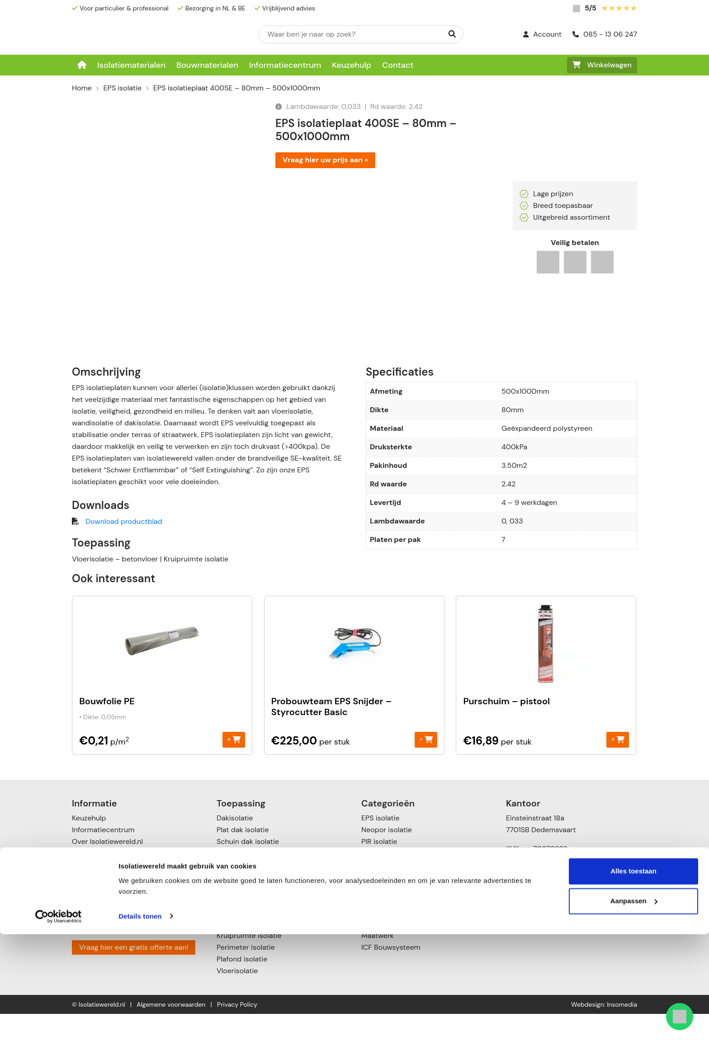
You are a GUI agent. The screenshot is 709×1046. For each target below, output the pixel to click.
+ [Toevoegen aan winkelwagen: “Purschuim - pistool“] (617, 771)
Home (82, 88)
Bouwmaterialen (207, 65)
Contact (397, 65)
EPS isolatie (123, 88)
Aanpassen (633, 1013)
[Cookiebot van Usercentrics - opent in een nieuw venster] (58, 1028)
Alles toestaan (633, 983)
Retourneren (92, 909)
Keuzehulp (351, 65)
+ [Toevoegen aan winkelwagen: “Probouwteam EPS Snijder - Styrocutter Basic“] (425, 771)
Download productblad (123, 553)
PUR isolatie (380, 885)
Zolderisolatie (239, 885)
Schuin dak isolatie (248, 873)
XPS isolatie (380, 897)
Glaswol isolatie (387, 920)
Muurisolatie (237, 897)
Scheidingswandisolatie (256, 920)
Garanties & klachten (107, 920)
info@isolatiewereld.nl (550, 923)
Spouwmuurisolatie (248, 932)
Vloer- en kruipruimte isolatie (265, 956)
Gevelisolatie (238, 909)
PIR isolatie (379, 873)
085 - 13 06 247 (604, 34)
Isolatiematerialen (131, 65)
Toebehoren (381, 956)
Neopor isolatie (386, 862)
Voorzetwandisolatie (250, 944)
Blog (79, 932)
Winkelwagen (602, 65)
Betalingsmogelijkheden (111, 885)
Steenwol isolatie (389, 909)
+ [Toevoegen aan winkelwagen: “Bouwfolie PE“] (234, 771)
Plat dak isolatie (243, 862)
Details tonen (139, 1028)
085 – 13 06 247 (540, 911)
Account (542, 34)
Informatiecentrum (285, 65)
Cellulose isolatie (389, 944)
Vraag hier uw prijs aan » (325, 160)
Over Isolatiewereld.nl (107, 873)
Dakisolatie (235, 850)
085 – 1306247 (537, 954)
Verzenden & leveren (106, 897)
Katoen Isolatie (385, 932)
